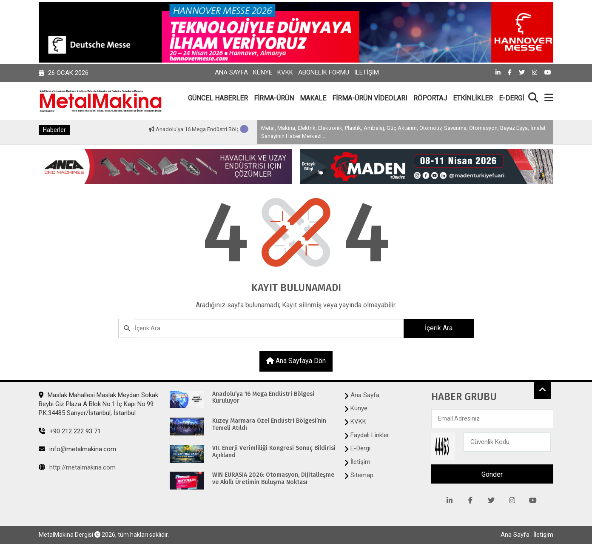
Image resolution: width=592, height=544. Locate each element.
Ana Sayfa (231, 72)
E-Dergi (360, 448)
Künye (262, 72)
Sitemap (361, 475)
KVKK (285, 72)
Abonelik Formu (323, 72)
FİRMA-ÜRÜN (274, 98)
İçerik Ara (439, 328)
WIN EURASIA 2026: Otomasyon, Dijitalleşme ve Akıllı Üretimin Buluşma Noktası (273, 479)
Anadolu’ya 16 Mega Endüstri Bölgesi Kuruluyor (219, 129)
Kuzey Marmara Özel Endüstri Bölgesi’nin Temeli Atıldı (269, 425)
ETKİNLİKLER (473, 98)
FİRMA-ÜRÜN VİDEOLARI (369, 98)
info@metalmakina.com (77, 449)
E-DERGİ (511, 98)
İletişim (366, 72)
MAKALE (313, 98)
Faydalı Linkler (369, 435)
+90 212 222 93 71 (70, 431)
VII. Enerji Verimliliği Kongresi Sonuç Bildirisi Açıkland (274, 452)
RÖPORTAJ (430, 98)
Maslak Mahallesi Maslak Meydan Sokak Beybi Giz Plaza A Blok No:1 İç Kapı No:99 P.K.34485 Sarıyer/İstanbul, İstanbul (98, 404)
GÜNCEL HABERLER (218, 98)
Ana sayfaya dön (296, 361)
